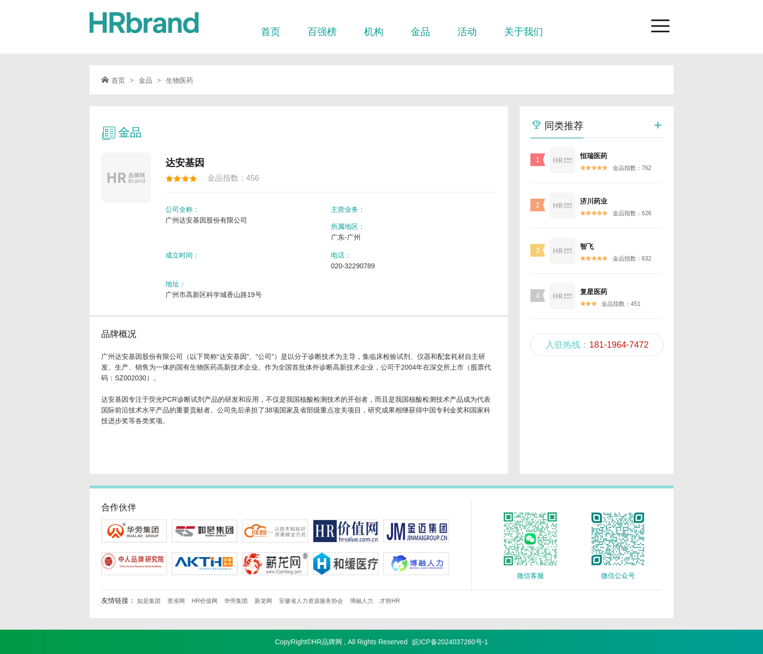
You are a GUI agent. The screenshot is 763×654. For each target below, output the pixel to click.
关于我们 (523, 31)
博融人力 (361, 601)
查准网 (176, 601)
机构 (373, 31)
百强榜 (322, 31)
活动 (467, 31)
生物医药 (179, 80)
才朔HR (390, 601)
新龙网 (263, 601)
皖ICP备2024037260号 (447, 642)
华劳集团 (236, 601)
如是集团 (149, 601)
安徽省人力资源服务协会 (311, 601)
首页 (270, 31)
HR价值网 (205, 601)
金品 (420, 31)
